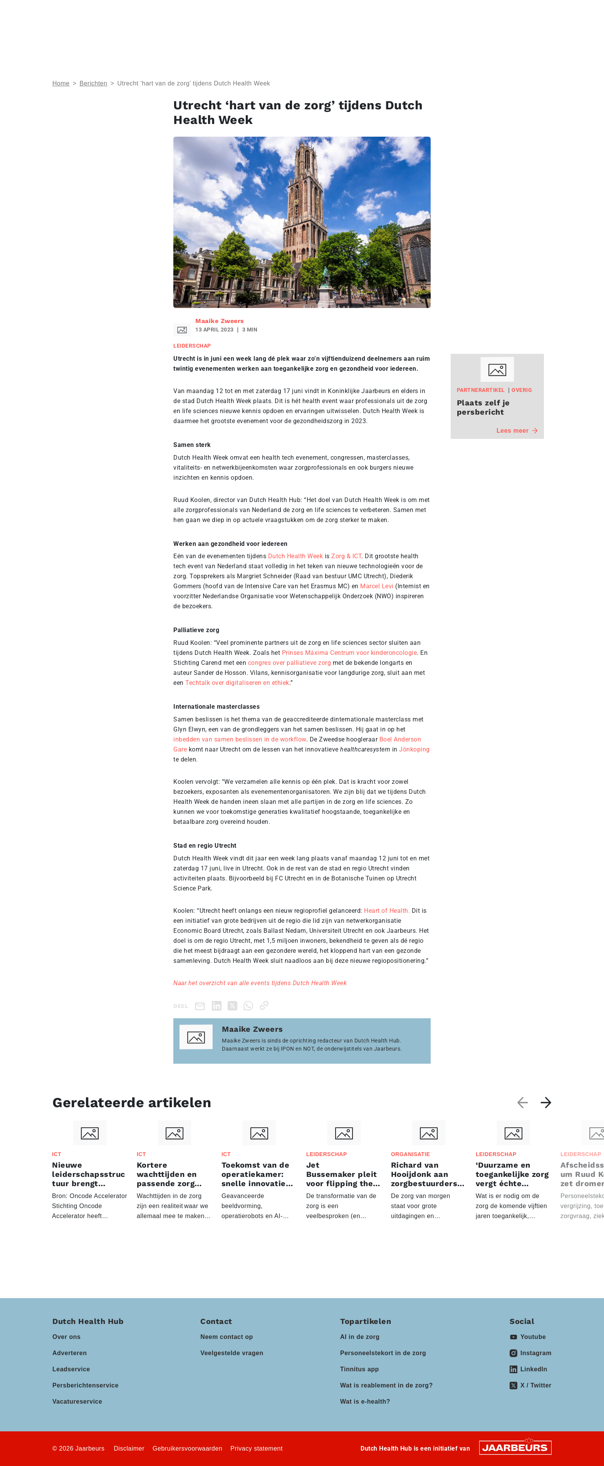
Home (61, 83)
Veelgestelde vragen (231, 1353)
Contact (445, 11)
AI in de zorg (360, 1337)
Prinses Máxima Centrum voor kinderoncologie (349, 652)
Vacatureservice (77, 1401)
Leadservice (71, 1369)
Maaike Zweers (219, 321)
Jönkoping (414, 749)
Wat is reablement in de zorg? (386, 1385)
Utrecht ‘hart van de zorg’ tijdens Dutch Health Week (193, 83)
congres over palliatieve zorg (289, 662)
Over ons (66, 1337)
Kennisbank (399, 35)
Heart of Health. (387, 910)
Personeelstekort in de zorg (383, 1353)
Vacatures (446, 35)
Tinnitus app (359, 1369)
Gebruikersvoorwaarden (187, 1448)
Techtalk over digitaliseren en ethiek (237, 682)
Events (298, 35)
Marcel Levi (377, 586)
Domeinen (248, 35)
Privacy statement (256, 1448)
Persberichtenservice (85, 1385)
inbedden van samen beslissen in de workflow (239, 739)
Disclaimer (129, 1448)
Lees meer (517, 430)
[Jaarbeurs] (515, 1447)
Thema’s (196, 35)
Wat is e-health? (365, 1401)
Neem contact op (226, 1337)
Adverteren (69, 1353)
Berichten (93, 83)
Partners (345, 35)
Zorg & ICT (346, 556)
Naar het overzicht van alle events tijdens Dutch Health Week (260, 983)
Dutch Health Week (295, 556)
